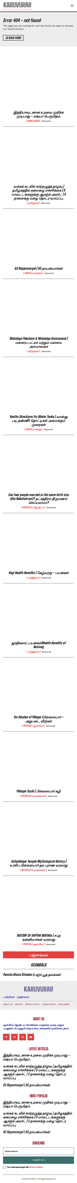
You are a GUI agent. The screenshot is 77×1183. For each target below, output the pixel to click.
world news (33, 121)
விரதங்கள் (33, 351)
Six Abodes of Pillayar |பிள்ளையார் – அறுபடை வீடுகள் (38, 719)
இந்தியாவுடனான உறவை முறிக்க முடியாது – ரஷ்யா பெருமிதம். (38, 114)
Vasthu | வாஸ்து (33, 429)
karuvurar (46, 121)
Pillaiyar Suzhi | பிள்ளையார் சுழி (38, 791)
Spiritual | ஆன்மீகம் (33, 726)
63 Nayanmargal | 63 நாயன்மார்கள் (38, 268)
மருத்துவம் (33, 577)
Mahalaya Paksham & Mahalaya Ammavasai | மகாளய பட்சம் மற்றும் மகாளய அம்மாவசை (38, 342)
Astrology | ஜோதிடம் (33, 507)
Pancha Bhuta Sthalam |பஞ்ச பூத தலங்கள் (32, 975)
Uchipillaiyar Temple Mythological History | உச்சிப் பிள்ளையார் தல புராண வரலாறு (38, 863)
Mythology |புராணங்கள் (33, 796)
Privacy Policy (35, 1167)
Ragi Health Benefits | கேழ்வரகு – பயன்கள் (39, 573)
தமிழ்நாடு (33, 203)
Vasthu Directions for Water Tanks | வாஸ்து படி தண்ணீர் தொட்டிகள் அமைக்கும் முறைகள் (38, 421)
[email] (38, 1151)
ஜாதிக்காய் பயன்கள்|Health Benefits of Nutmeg (38, 645)
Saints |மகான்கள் (33, 273)
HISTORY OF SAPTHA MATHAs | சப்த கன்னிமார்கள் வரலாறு (38, 937)
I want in (38, 1160)
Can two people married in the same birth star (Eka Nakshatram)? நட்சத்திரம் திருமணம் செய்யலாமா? (38, 499)
